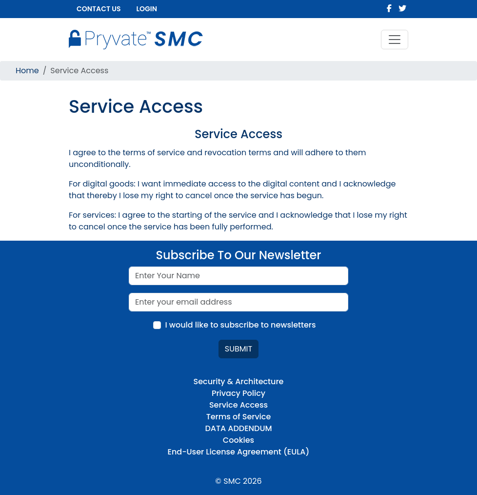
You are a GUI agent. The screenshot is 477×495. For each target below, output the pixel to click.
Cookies (238, 440)
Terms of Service (238, 416)
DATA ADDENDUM (238, 428)
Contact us (99, 9)
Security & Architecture (239, 381)
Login (147, 9)
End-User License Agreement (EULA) (239, 451)
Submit (238, 348)
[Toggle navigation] (394, 39)
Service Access (238, 405)
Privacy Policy (238, 393)
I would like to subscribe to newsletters (240, 324)
